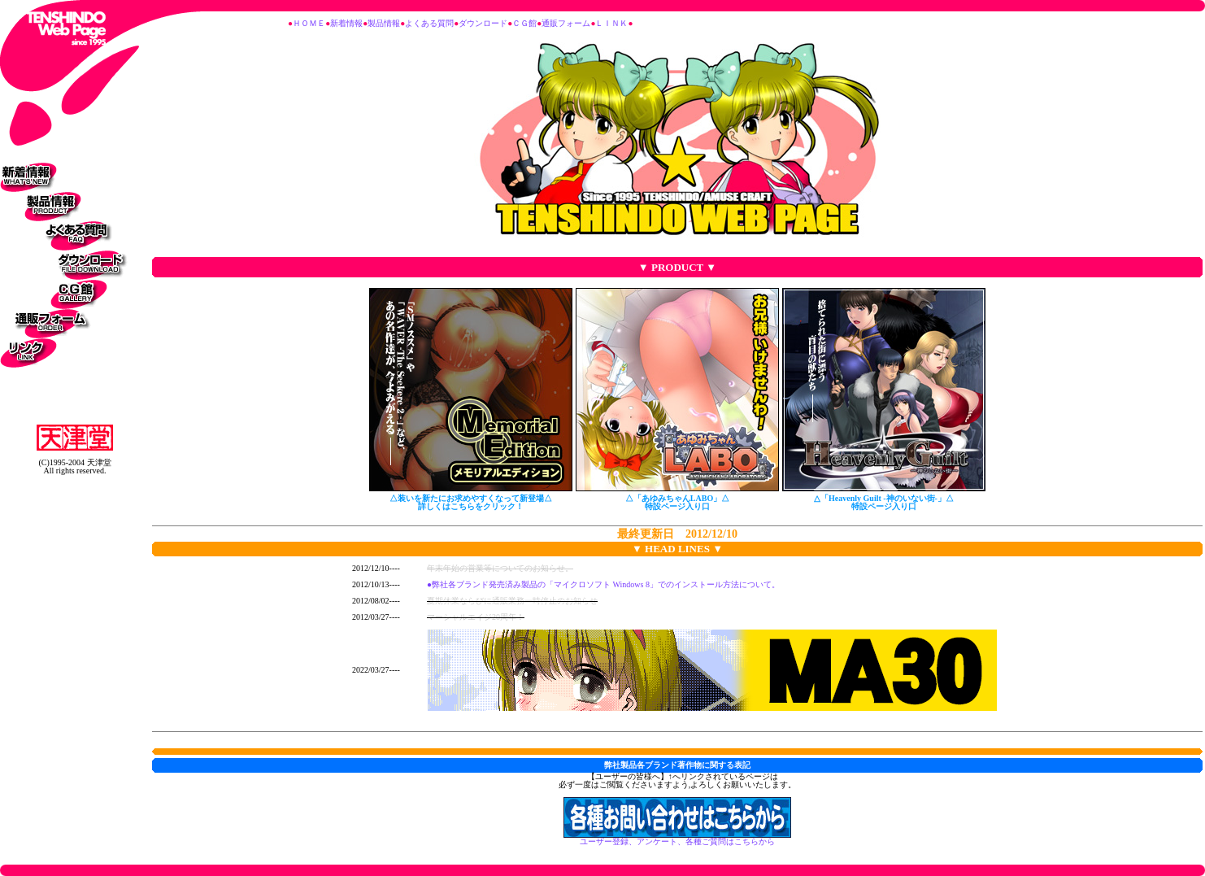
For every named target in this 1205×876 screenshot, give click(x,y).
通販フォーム (566, 23)
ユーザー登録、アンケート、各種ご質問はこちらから (677, 838)
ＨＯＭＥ (309, 23)
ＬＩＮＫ (611, 23)
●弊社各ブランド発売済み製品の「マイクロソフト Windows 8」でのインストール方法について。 (603, 584)
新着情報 (346, 23)
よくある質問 (429, 23)
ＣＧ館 (524, 23)
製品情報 (384, 23)
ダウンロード (483, 23)
